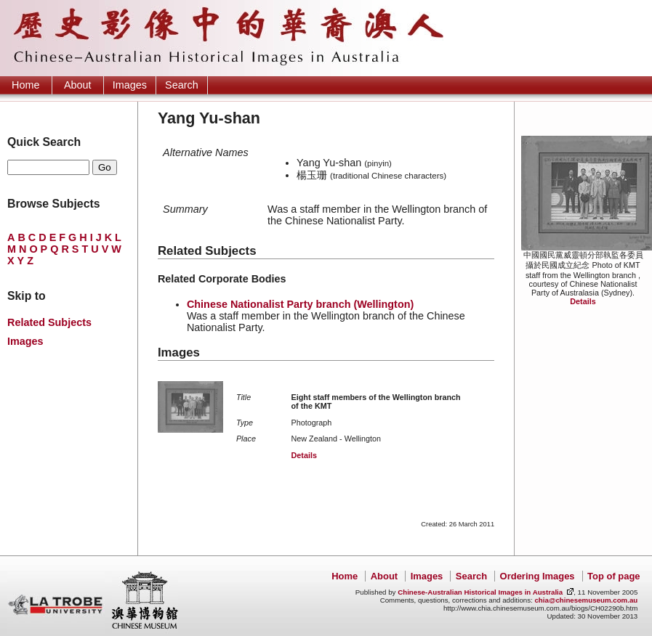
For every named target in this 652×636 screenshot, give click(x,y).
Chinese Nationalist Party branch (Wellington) (300, 304)
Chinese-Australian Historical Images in (480, 592)
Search (181, 85)
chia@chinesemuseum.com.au (585, 600)
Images (130, 85)
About (78, 85)
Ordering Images (537, 576)
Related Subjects (49, 322)
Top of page (613, 576)
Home (25, 85)
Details (582, 301)
